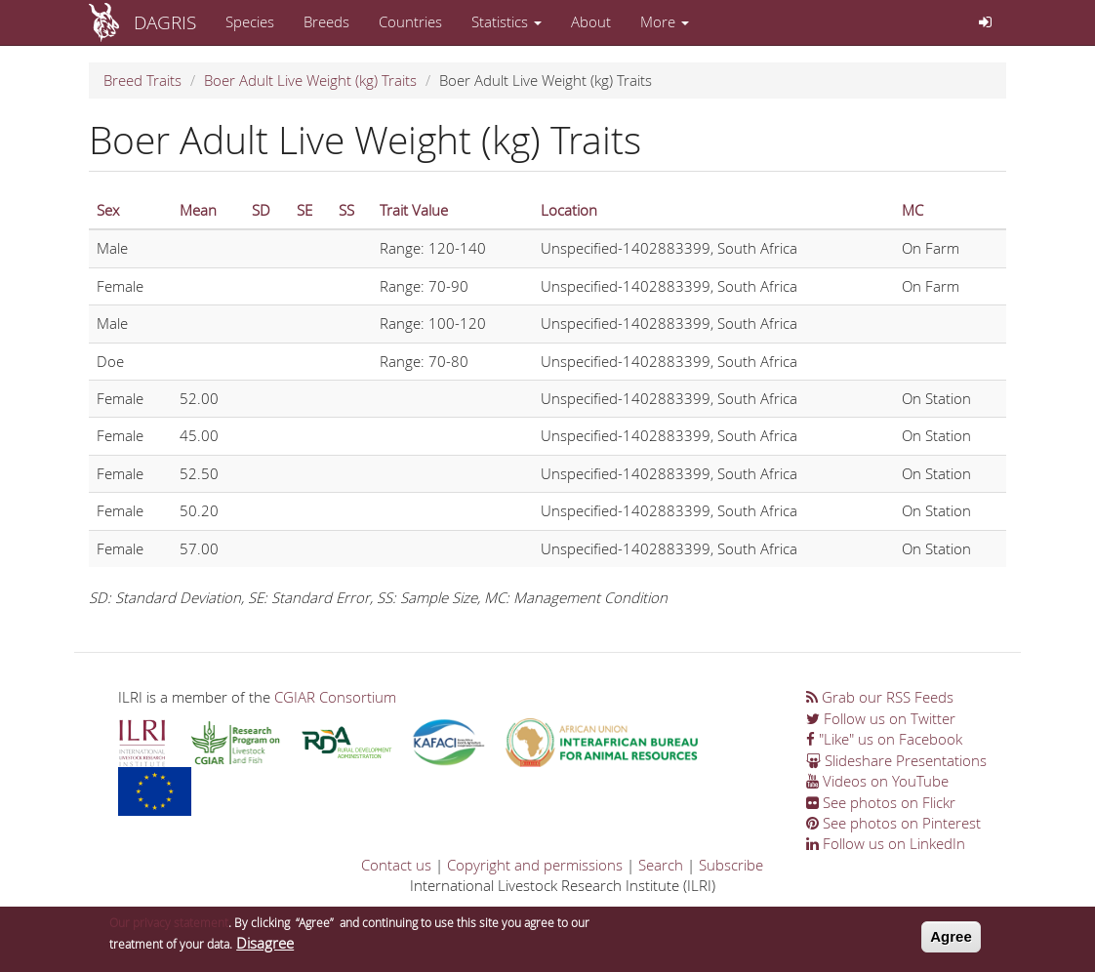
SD (261, 210)
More (664, 21)
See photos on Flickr (880, 802)
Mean (198, 210)
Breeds (326, 21)
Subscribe (731, 864)
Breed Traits (142, 80)
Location (569, 210)
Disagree (265, 944)
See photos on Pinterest (893, 822)
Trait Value (414, 210)
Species (249, 21)
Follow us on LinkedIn (885, 843)
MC (912, 210)
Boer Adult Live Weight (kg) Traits (310, 80)
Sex (108, 210)
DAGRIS (165, 22)
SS (346, 210)
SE (304, 210)
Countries (410, 21)
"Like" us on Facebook (884, 739)
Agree (951, 938)
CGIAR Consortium (335, 697)
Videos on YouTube (877, 780)
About (591, 21)
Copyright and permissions (535, 864)
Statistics (506, 21)
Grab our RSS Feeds (879, 697)
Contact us (396, 864)
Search (660, 864)
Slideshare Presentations (896, 760)
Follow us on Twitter (880, 718)
